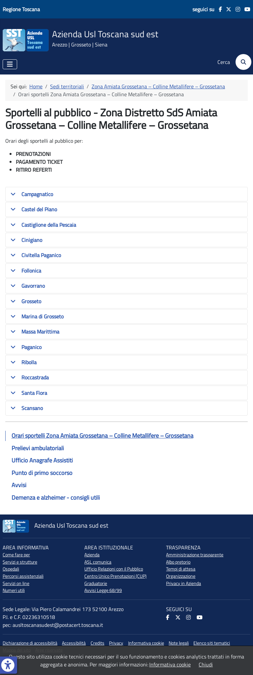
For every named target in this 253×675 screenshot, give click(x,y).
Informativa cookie (146, 643)
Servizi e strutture (20, 562)
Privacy (116, 643)
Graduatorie (95, 583)
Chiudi (206, 664)
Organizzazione (180, 576)
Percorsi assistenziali (23, 576)
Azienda (91, 554)
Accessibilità (74, 643)
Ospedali (11, 568)
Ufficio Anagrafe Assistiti (42, 460)
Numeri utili (14, 590)
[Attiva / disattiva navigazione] (10, 64)
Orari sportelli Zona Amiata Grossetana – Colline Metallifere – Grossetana (102, 435)
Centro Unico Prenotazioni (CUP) (115, 576)
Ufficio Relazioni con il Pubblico (113, 568)
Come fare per (16, 554)
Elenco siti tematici (211, 643)
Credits (97, 643)
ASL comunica (97, 562)
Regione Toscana (21, 9)
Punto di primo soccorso (42, 472)
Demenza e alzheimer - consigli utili (56, 497)
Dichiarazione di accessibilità (30, 643)
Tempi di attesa (180, 568)
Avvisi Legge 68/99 (103, 590)
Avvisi (19, 485)
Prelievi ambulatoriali (38, 448)
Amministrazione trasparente (194, 554)
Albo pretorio (178, 562)
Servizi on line (16, 583)
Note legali (179, 643)
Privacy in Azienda (183, 583)
